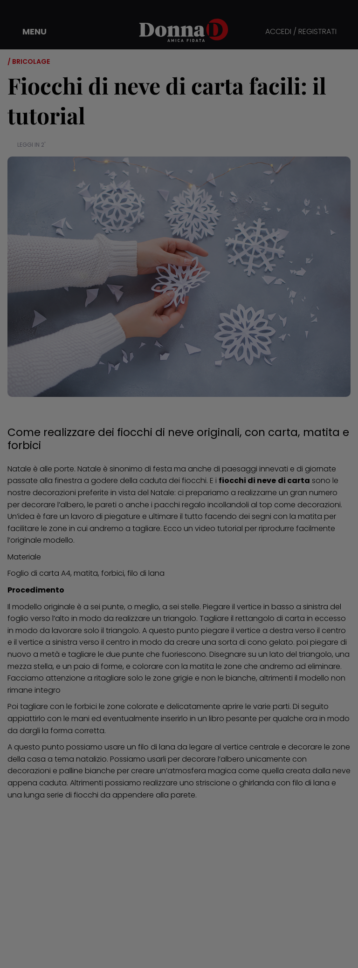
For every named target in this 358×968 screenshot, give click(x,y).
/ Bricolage (28, 61)
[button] (28, 31)
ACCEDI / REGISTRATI (301, 32)
